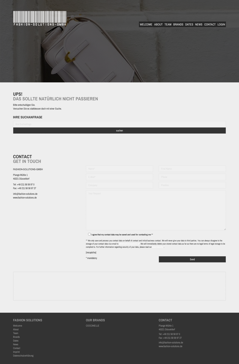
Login (221, 24)
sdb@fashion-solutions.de (129, 243)
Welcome (146, 24)
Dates (189, 24)
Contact (210, 24)
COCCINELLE (92, 325)
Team (167, 24)
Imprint (16, 352)
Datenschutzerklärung (23, 355)
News (198, 24)
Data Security (158, 246)
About (158, 24)
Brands (178, 24)
